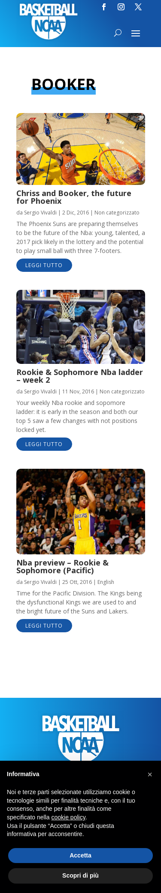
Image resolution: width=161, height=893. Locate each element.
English (105, 582)
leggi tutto (44, 265)
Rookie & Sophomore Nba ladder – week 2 (79, 376)
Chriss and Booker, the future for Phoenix (73, 197)
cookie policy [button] (68, 817)
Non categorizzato (117, 212)
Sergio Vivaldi (40, 212)
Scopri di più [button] (80, 875)
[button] (150, 774)
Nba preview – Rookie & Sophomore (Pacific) (62, 566)
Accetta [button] (80, 855)
